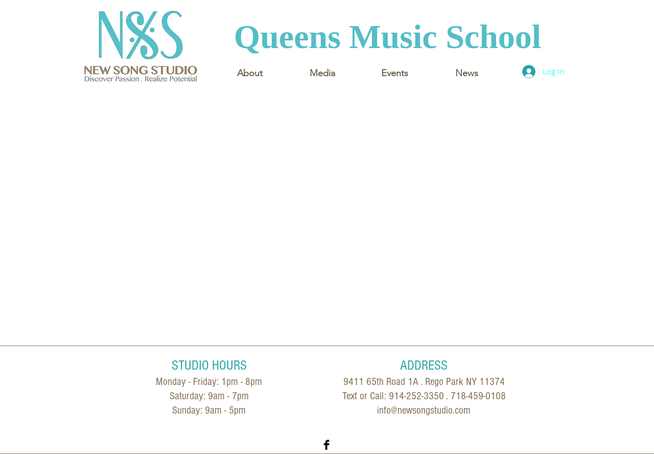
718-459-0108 (478, 396)
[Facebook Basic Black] (326, 445)
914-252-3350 (416, 396)
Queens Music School (387, 36)
